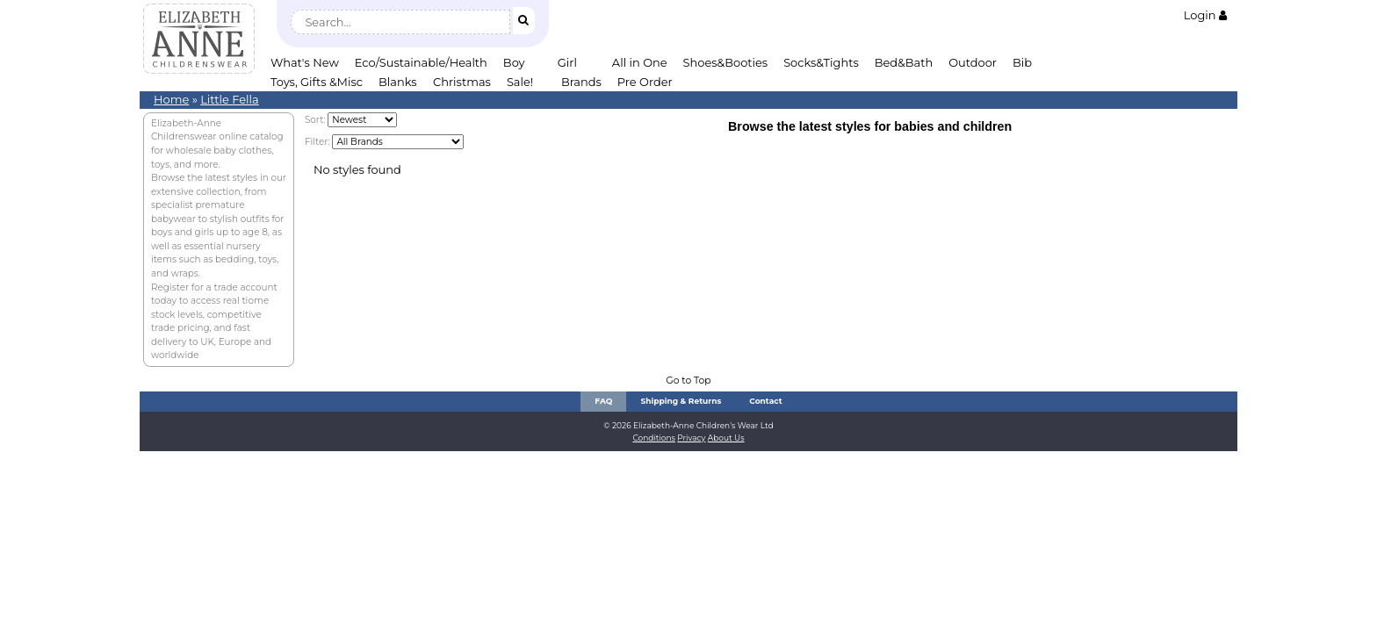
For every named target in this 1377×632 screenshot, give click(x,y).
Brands (581, 82)
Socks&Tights (821, 62)
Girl (567, 62)
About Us (726, 437)
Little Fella (229, 99)
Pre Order (645, 82)
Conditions (653, 437)
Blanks (397, 82)
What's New (304, 62)
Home (171, 99)
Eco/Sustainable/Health (421, 62)
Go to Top (688, 380)
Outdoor (972, 62)
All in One (639, 62)
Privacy (691, 437)
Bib (1022, 62)
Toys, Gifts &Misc (316, 82)
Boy (514, 62)
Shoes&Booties (725, 62)
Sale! (520, 82)
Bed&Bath (904, 62)
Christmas (462, 82)
